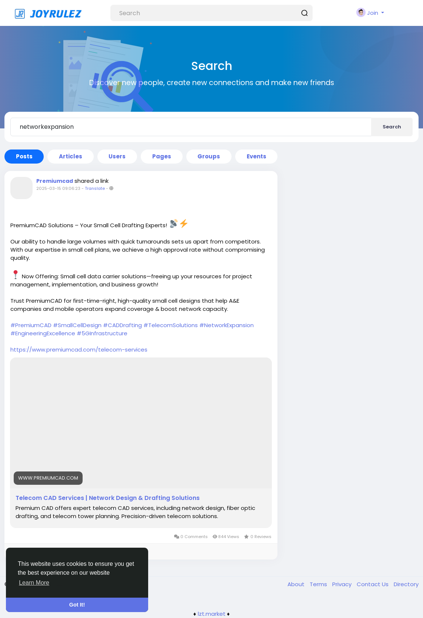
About (296, 584)
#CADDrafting (122, 325)
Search (392, 126)
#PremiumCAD (30, 325)
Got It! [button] (77, 605)
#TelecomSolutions (170, 325)
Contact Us (373, 584)
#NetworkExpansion (226, 325)
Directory (406, 584)
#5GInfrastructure (102, 333)
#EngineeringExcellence (42, 333)
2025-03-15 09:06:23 (58, 188)
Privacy (342, 584)
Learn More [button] (34, 583)
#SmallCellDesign (77, 325)
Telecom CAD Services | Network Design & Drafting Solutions (108, 498)
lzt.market (212, 614)
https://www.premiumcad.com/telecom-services (78, 349)
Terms (319, 584)
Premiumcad (54, 181)
